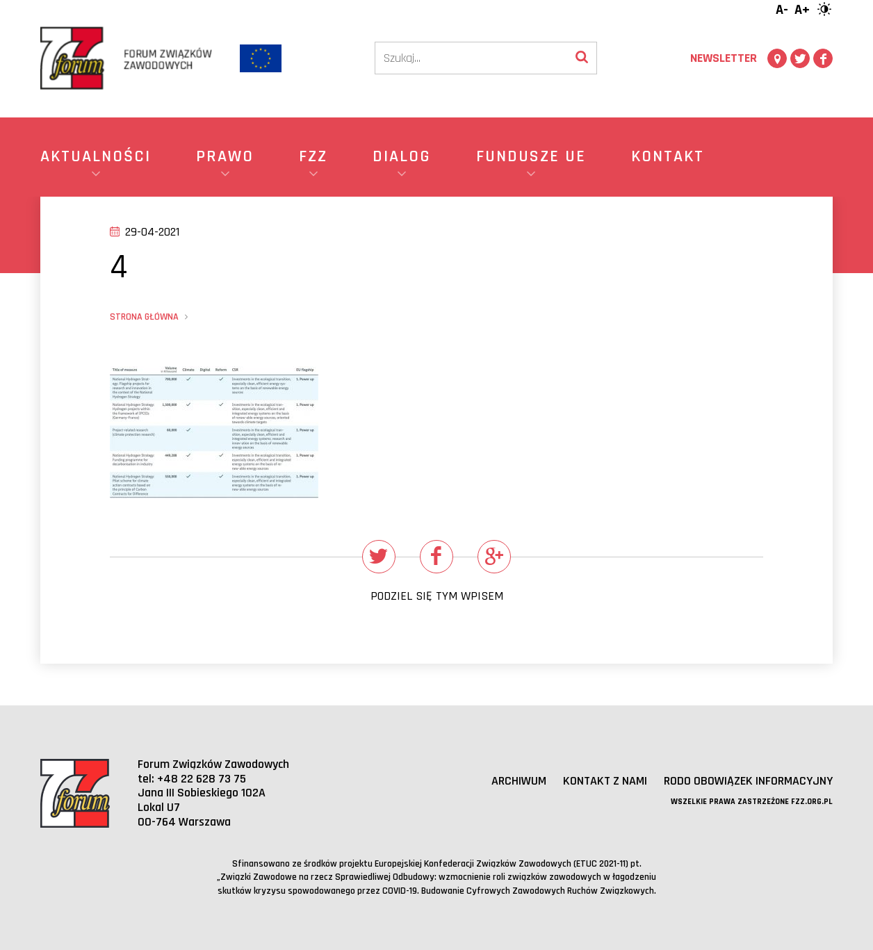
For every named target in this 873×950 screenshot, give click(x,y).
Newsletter (723, 58)
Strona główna (144, 317)
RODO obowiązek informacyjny (748, 781)
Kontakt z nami (605, 781)
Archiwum (518, 781)
